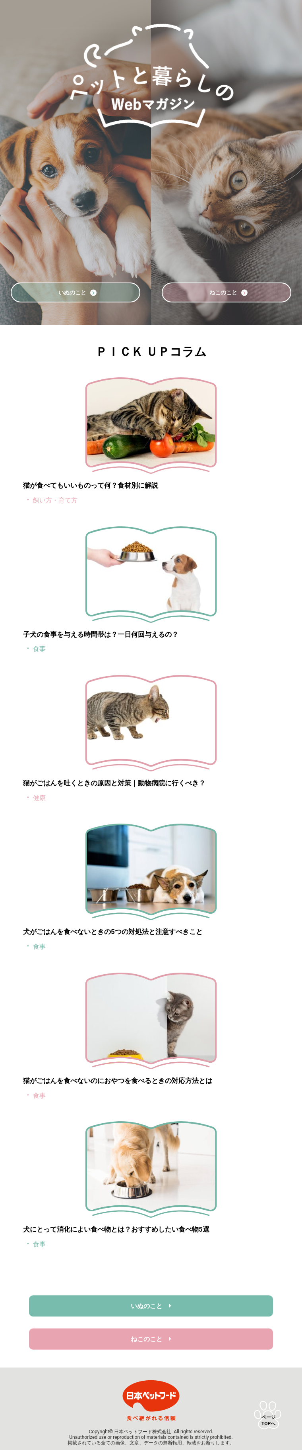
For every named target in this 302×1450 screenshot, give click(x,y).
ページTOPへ (268, 1420)
